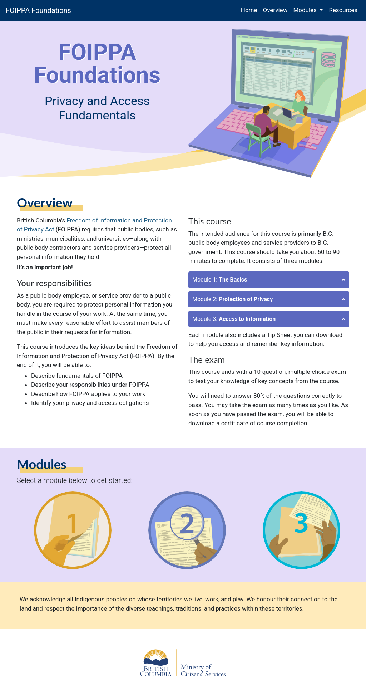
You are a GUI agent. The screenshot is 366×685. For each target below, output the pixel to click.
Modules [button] (305, 10)
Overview (275, 10)
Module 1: (219, 279)
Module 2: (232, 299)
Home (250, 9)
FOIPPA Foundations (38, 10)
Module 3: (234, 318)
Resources (343, 10)
